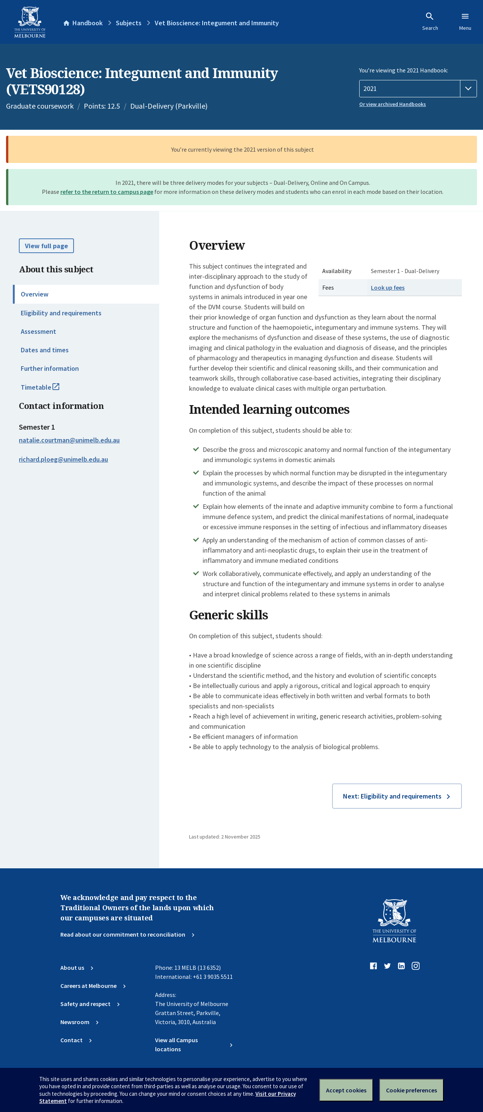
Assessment (38, 331)
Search (430, 21)
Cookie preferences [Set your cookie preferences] (411, 1090)
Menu (465, 21)
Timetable (48, 390)
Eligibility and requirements (61, 313)
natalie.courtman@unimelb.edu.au (69, 440)
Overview (34, 294)
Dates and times (45, 350)
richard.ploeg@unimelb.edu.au (63, 459)
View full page (46, 245)
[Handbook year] (418, 88)
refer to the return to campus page (106, 191)
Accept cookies (346, 1090)
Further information (50, 368)
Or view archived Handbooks (392, 104)
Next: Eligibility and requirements (392, 796)
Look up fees (388, 287)
